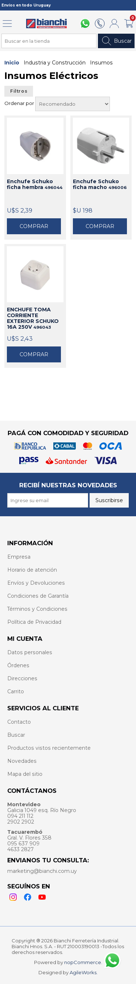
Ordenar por (19, 103)
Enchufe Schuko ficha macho (100, 184)
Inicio (11, 63)
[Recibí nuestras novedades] (47, 500)
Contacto (19, 722)
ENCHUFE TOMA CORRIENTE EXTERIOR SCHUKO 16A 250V (33, 318)
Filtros (18, 91)
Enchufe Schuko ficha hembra (34, 184)
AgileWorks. (84, 972)
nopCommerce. (83, 962)
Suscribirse (109, 500)
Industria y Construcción (55, 63)
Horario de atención (32, 570)
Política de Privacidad (34, 622)
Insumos (101, 63)
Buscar (116, 41)
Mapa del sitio (24, 774)
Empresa (18, 557)
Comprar (34, 226)
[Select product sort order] (72, 104)
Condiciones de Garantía (38, 596)
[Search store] (48, 41)
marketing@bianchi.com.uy (42, 871)
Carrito (15, 691)
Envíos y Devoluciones (36, 583)
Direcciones (22, 678)
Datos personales (29, 652)
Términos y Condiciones (37, 609)
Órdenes (18, 665)
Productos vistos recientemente (49, 748)
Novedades (22, 761)
